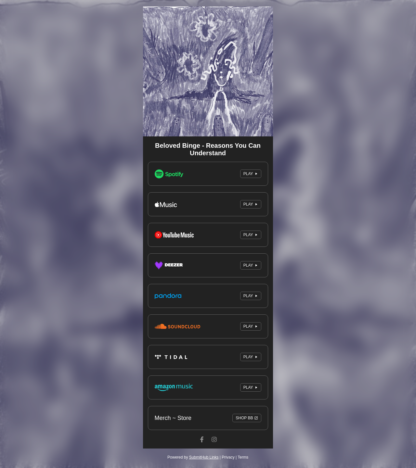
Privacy (228, 457)
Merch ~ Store (208, 418)
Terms (243, 457)
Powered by (192, 457)
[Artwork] (208, 71)
